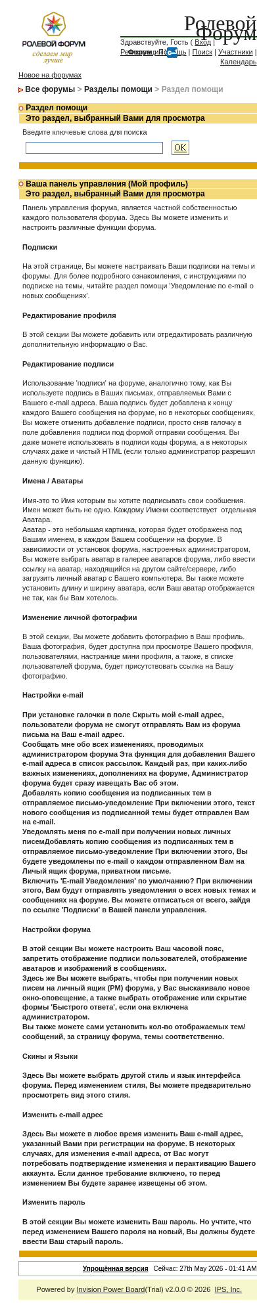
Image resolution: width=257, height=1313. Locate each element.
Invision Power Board (110, 1289)
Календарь (238, 62)
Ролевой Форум (220, 28)
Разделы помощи (118, 89)
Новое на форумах (50, 75)
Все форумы (50, 89)
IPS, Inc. (229, 1289)
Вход (203, 42)
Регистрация (141, 52)
